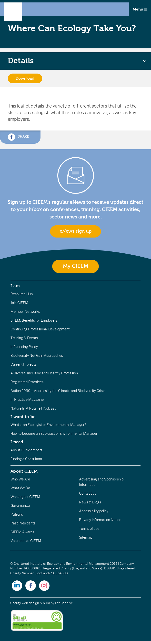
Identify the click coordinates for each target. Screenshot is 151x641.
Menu (140, 9)
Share (18, 137)
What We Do (20, 488)
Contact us (87, 493)
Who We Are (20, 479)
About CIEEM (24, 471)
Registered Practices (26, 382)
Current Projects (23, 364)
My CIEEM (75, 266)
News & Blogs (90, 502)
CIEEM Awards (22, 532)
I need (16, 441)
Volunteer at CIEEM (25, 541)
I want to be (22, 416)
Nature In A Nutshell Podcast (33, 408)
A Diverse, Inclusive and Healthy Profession (44, 373)
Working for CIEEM (25, 497)
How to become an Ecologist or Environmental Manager (53, 433)
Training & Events (24, 338)
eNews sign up (75, 231)
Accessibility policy (93, 511)
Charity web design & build (30, 603)
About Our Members (26, 450)
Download (25, 78)
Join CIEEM (19, 303)
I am (15, 285)
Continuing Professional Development (40, 329)
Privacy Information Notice (100, 520)
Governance (20, 505)
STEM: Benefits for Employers (33, 320)
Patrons (16, 514)
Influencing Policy (24, 347)
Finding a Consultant (26, 459)
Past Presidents (22, 523)
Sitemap (85, 537)
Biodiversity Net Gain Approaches (36, 355)
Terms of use (89, 528)
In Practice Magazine (27, 399)
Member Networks (25, 311)
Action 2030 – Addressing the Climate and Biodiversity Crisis (57, 391)
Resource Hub (21, 294)
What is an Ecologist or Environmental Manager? (48, 425)
